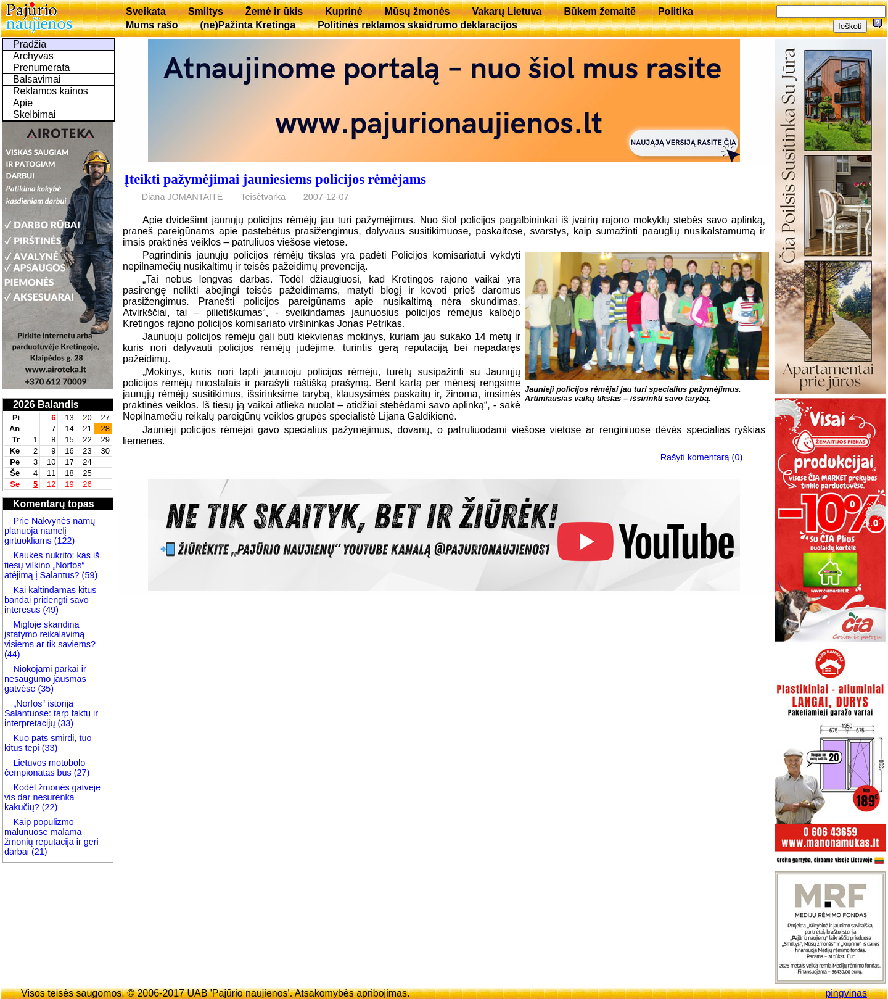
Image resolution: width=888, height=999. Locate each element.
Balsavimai (36, 79)
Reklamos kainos (50, 91)
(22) (48, 807)
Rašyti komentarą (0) (701, 457)
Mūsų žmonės (417, 11)
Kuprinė (343, 11)
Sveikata (146, 11)
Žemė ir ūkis (274, 11)
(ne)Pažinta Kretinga (247, 25)
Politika (675, 11)
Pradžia (29, 44)
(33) (65, 723)
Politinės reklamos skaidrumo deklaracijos (417, 25)
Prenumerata (41, 67)
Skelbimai (34, 114)
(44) (12, 654)
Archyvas (33, 56)
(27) (81, 772)
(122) (63, 540)
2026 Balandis (46, 404)
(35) (44, 689)
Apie (23, 102)
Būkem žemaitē (600, 11)
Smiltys (205, 11)
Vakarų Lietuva (506, 11)
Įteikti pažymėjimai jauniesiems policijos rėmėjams (275, 179)
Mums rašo (152, 25)
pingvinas (846, 993)
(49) (49, 610)
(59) (89, 575)
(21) (38, 851)
